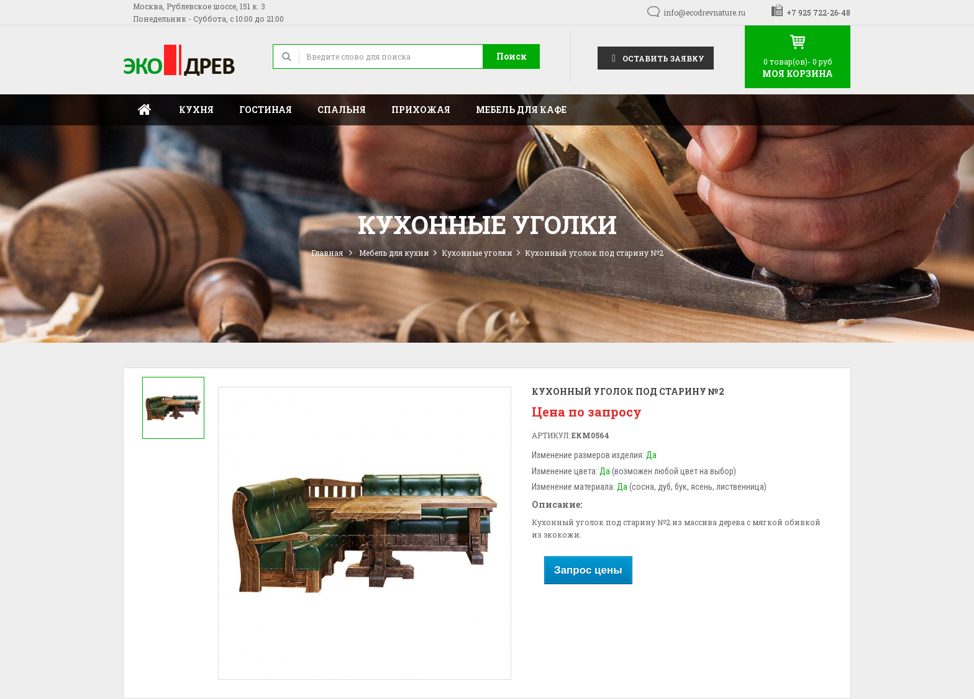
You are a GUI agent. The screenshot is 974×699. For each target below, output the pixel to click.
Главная (145, 109)
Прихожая (420, 109)
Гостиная (265, 109)
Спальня (341, 109)
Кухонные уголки (477, 253)
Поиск (511, 56)
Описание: (557, 504)
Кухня (196, 109)
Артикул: (551, 435)
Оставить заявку (655, 57)
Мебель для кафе (521, 109)
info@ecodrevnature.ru (704, 12)
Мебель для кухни (394, 253)
